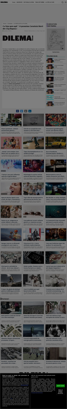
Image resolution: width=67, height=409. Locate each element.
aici (11, 398)
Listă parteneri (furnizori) (37, 392)
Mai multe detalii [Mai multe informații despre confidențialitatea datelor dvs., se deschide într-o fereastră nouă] (24, 385)
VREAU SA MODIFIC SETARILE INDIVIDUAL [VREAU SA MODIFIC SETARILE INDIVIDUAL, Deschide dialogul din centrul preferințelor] (60, 391)
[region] (33, 391)
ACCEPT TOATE (60, 385)
